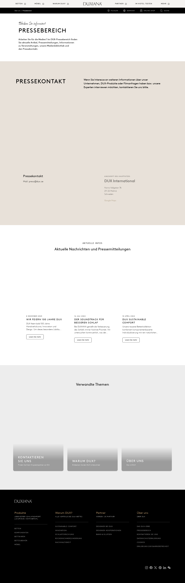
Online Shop (149, 11)
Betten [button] (19, 4)
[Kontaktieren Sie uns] (38, 443)
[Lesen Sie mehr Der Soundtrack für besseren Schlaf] (92, 312)
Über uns (17, 11)
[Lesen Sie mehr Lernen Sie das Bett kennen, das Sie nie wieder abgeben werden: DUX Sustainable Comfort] (141, 312)
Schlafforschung (64, 534)
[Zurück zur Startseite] (92, 4)
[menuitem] (23, 4)
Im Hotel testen (143, 4)
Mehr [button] (163, 4)
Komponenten (21, 533)
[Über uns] (147, 443)
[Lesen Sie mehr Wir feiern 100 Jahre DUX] (44, 310)
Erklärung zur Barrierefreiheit (153, 546)
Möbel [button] (38, 4)
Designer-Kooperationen (108, 530)
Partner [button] (119, 4)
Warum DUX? (63, 512)
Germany (131, 11)
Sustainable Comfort (66, 526)
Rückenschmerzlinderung (68, 538)
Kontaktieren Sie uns (147, 534)
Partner (101, 512)
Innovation (61, 530)
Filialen (114, 11)
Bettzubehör (20, 541)
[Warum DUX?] (92, 443)
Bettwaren (19, 536)
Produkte (20, 512)
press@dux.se (36, 184)
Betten (17, 529)
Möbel (17, 544)
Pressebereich (27, 11)
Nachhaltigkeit (63, 542)
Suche (166, 11)
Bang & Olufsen (104, 534)
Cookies (141, 542)
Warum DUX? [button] (59, 4)
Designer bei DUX (104, 526)
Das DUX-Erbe (143, 526)
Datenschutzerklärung (149, 538)
